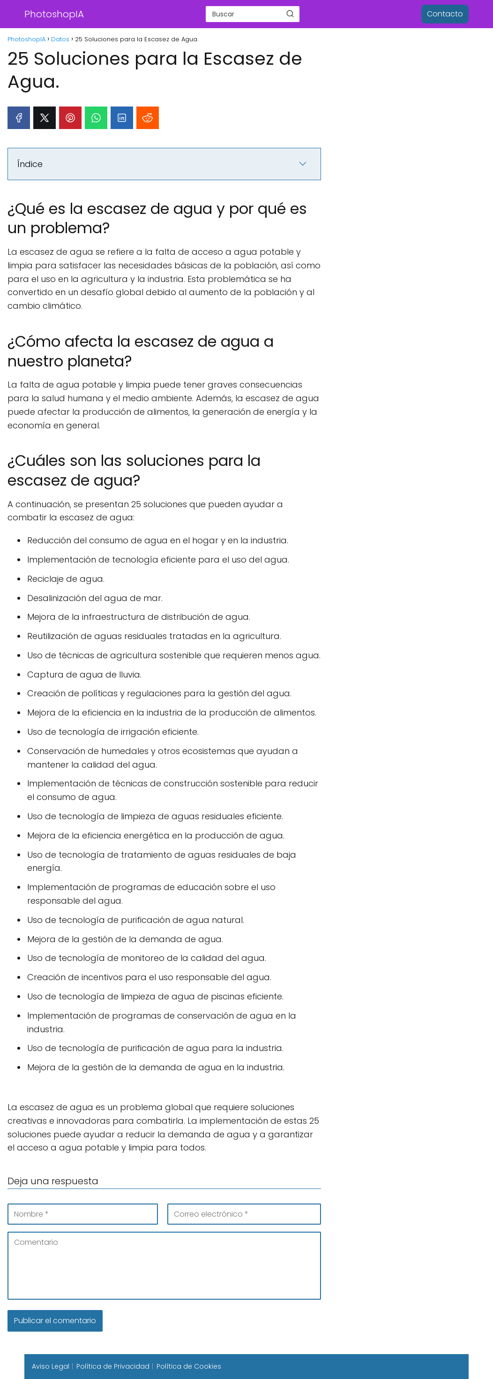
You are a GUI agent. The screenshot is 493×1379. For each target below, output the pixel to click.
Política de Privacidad (112, 1366)
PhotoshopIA (54, 14)
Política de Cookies (189, 1366)
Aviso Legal (50, 1366)
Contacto (445, 13)
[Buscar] (290, 13)
